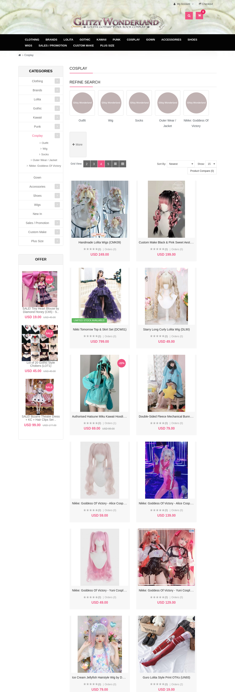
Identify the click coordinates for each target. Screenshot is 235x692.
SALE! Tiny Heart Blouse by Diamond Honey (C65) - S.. (41, 310)
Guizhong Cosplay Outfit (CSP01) (94, 529)
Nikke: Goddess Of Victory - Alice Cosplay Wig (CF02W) (109, 380)
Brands (51, 39)
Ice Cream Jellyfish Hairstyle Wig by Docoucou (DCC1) (159, 454)
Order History (92, 610)
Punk (116, 39)
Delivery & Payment (144, 603)
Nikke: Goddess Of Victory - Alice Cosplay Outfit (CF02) (159, 380)
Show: (201, 163)
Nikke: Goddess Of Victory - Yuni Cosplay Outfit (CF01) (108, 454)
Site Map (196, 603)
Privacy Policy (144, 616)
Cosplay (133, 39)
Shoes (192, 39)
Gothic (85, 39)
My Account (92, 603)
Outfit (45, 143)
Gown (150, 39)
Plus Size (107, 45)
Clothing (32, 39)
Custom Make (83, 45)
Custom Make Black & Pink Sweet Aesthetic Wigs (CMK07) (162, 230)
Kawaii (101, 39)
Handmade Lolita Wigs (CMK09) (93, 230)
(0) (91, 237)
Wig (45, 148)
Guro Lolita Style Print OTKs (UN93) (198, 454)
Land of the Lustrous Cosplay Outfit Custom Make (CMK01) (162, 529)
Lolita (68, 39)
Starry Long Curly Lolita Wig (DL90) (95, 305)
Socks (45, 154)
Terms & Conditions (145, 610)
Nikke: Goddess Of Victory (45, 165)
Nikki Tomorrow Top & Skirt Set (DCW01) (201, 230)
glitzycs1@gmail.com (46, 642)
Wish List (92, 616)
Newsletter (92, 623)
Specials (197, 610)
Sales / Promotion (53, 45)
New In (37, 214)
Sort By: (161, 163)
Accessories (171, 39)
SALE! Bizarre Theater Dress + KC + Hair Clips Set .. (41, 418)
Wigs (28, 45)
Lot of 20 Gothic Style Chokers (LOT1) (41, 364)
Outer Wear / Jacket (45, 160)
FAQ (144, 623)
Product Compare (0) (202, 170)
